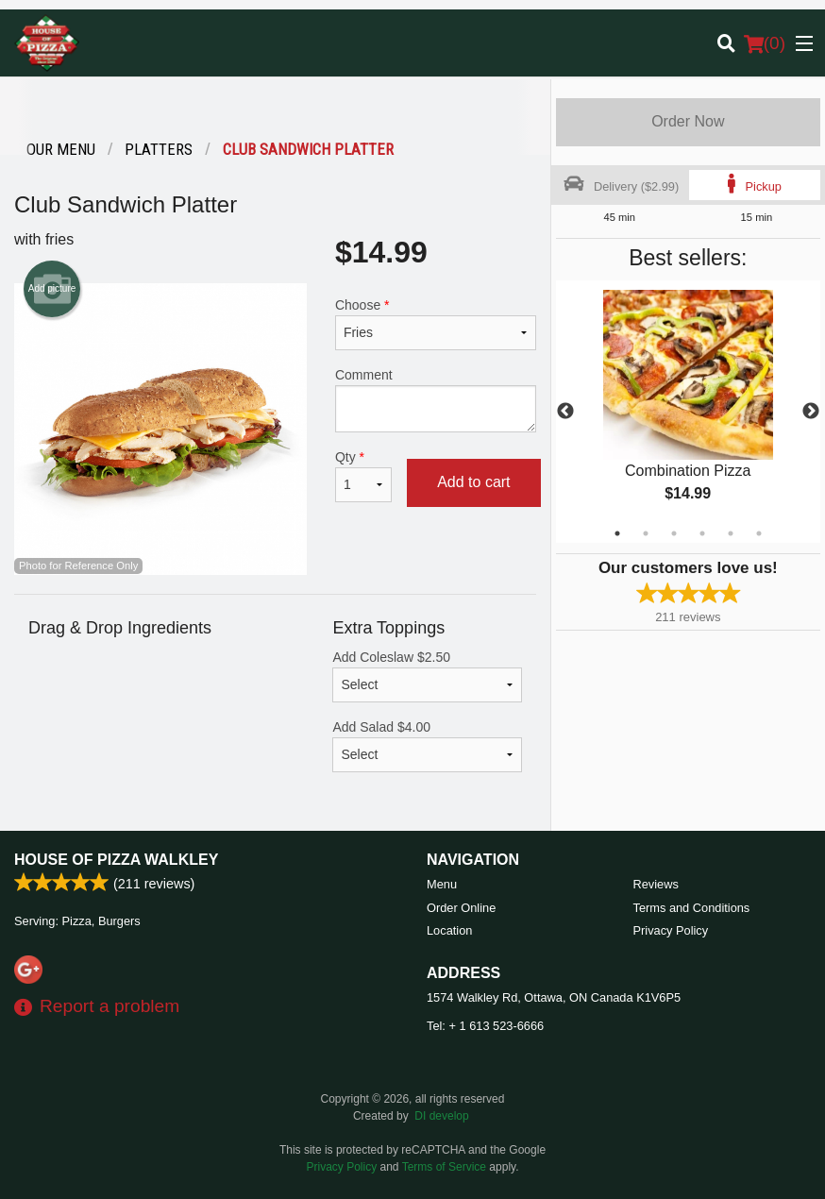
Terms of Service (444, 1167)
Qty (363, 475)
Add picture (52, 289)
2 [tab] (645, 533)
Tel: (485, 1026)
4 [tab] (702, 533)
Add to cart (473, 482)
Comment (435, 399)
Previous (565, 411)
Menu (442, 884)
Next (810, 411)
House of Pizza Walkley (116, 860)
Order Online (461, 908)
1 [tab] (617, 533)
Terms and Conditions (691, 908)
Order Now (687, 121)
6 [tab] (758, 533)
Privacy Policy (671, 930)
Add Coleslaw (426, 676)
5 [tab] (730, 533)
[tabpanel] (688, 411)
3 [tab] (674, 533)
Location (449, 930)
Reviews (656, 884)
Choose (435, 323)
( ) (764, 43)
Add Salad (426, 745)
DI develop (441, 1116)
